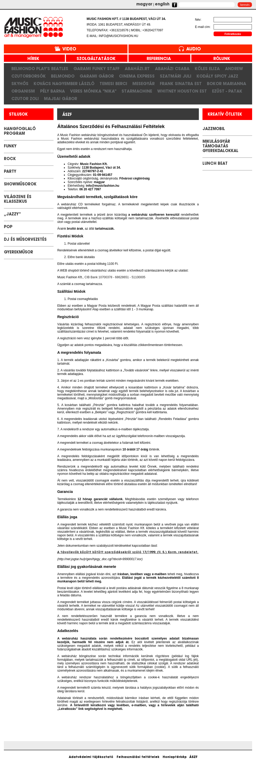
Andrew (234, 68)
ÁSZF (193, 757)
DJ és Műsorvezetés (25, 240)
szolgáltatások (94, 59)
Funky (10, 146)
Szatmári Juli (175, 76)
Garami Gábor (97, 76)
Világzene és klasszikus (17, 199)
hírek (31, 59)
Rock (10, 159)
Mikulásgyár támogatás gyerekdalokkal (220, 146)
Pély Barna (52, 91)
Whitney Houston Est (182, 91)
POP (8, 227)
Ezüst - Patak (227, 91)
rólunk (219, 59)
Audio (193, 49)
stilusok (18, 115)
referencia (157, 59)
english (162, 4)
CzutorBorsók (28, 76)
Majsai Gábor (60, 98)
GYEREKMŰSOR (18, 252)
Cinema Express (137, 76)
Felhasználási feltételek (138, 757)
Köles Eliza (207, 68)
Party (10, 172)
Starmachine (137, 91)
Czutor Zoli (25, 98)
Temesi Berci (113, 83)
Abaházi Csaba (172, 68)
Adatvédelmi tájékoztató (91, 757)
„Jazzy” (12, 214)
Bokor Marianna (226, 83)
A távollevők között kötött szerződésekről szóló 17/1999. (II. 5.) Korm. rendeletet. (127, 552)
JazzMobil (213, 129)
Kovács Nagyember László (64, 83)
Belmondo (62, 76)
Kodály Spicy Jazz (217, 76)
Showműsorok (20, 184)
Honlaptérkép (175, 757)
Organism (23, 91)
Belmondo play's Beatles (39, 68)
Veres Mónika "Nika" (93, 91)
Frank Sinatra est (181, 83)
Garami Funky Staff (96, 68)
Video (69, 49)
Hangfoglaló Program (20, 131)
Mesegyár (143, 83)
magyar (144, 4)
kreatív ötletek (225, 115)
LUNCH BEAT (215, 164)
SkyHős (19, 83)
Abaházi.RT (137, 68)
